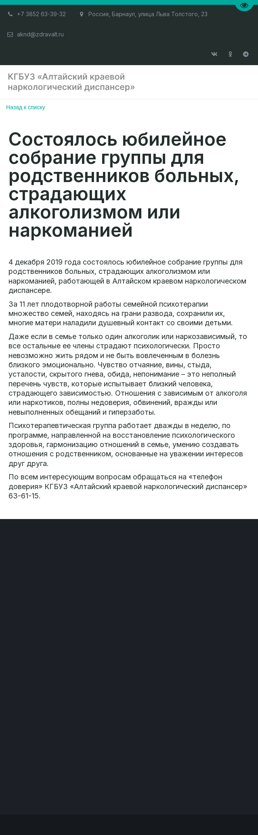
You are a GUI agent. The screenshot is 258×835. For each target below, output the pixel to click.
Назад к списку (25, 107)
